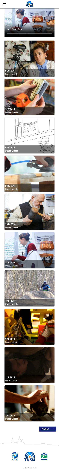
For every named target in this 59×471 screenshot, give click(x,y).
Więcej (48, 429)
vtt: (29, 22)
